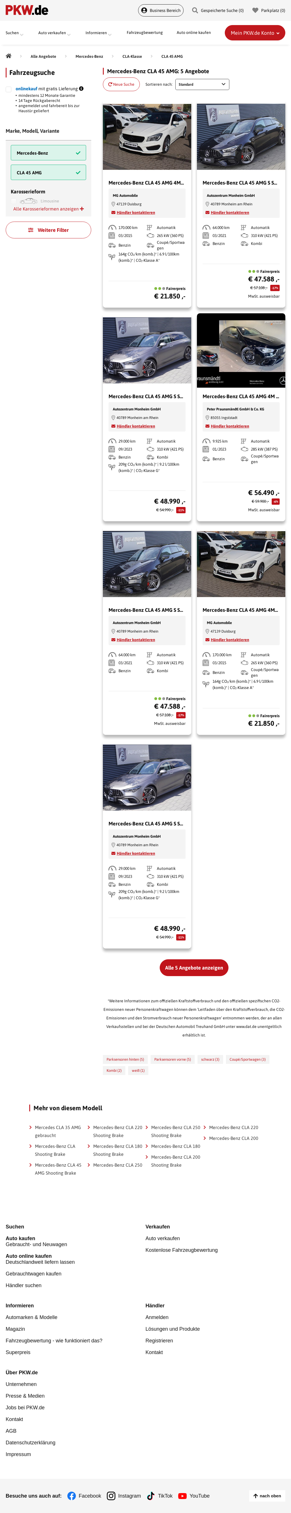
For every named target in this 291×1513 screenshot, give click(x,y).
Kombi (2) (114, 1070)
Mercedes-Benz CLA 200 (233, 1138)
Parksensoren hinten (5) (125, 1059)
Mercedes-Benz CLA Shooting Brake (55, 1150)
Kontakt (154, 1352)
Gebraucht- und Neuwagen (76, 1241)
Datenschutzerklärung (30, 1442)
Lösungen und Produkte (173, 1329)
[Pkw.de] (8, 56)
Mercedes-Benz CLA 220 (233, 1127)
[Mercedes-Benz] (89, 56)
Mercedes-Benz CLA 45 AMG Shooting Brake (58, 1168)
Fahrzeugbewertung (145, 32)
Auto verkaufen (163, 1238)
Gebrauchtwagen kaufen (33, 1274)
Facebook (90, 1496)
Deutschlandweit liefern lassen (76, 1259)
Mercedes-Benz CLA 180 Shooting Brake (117, 1150)
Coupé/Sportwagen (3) (248, 1059)
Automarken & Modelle (31, 1317)
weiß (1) (138, 1070)
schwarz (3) (210, 1059)
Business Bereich (160, 10)
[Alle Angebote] (43, 56)
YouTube (200, 1496)
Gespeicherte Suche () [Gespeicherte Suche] (218, 10)
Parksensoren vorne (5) (172, 1059)
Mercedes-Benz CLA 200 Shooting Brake (175, 1161)
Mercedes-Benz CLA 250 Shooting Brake (175, 1131)
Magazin (15, 1329)
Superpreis (18, 1352)
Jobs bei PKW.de (25, 1407)
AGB (11, 1431)
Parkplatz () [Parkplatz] (268, 10)
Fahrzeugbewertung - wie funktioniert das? (54, 1341)
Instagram (129, 1496)
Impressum (18, 1454)
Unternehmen (21, 1384)
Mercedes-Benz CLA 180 (175, 1146)
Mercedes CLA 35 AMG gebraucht (58, 1131)
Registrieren (159, 1341)
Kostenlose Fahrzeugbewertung (182, 1250)
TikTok (165, 1496)
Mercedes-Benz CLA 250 (117, 1165)
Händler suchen (23, 1285)
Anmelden (157, 1317)
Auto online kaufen (194, 32)
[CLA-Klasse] (132, 56)
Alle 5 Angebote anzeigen (194, 968)
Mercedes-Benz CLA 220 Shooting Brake (117, 1131)
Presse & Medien (25, 1396)
